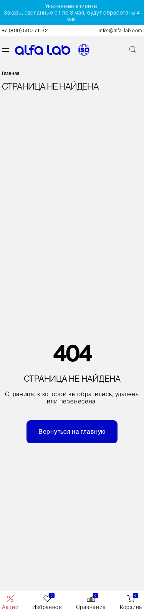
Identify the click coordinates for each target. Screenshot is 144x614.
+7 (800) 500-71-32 (25, 30)
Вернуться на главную (72, 431)
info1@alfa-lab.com (120, 30)
